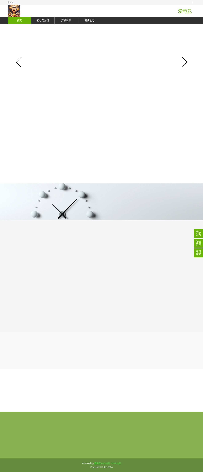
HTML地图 (116, 463)
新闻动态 (89, 20)
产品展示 (66, 20)
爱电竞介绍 (43, 20)
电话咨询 (198, 233)
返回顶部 (198, 252)
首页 (19, 20)
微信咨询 (198, 243)
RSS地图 (105, 463)
